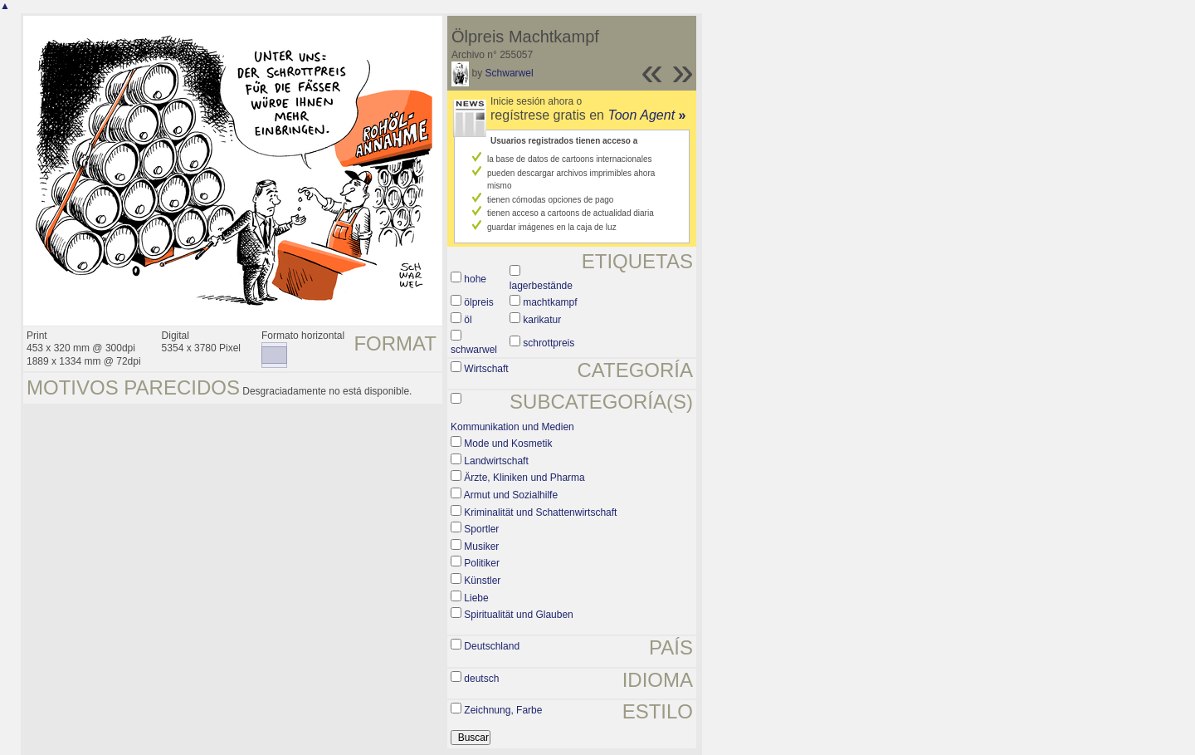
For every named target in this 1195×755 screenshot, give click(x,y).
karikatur (542, 320)
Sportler (481, 529)
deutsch (481, 678)
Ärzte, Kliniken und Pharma (524, 477)
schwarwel (474, 349)
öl (467, 320)
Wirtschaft (486, 369)
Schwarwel (509, 73)
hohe (475, 279)
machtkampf (550, 302)
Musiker (481, 546)
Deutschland (491, 646)
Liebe (476, 598)
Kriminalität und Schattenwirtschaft (540, 512)
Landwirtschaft (496, 461)
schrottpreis (548, 343)
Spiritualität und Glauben (518, 614)
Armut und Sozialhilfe (511, 495)
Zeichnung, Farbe (503, 710)
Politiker (482, 563)
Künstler (482, 580)
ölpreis (478, 302)
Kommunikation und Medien (512, 427)
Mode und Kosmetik (508, 443)
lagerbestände (541, 286)
